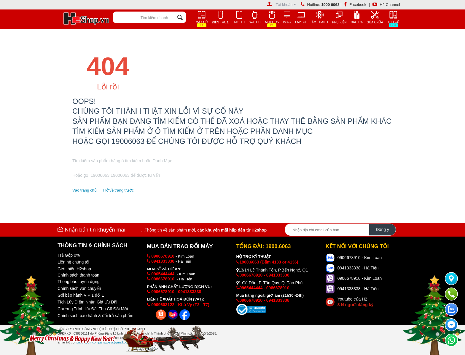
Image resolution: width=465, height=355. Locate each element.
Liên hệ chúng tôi (73, 262)
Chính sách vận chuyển (79, 288)
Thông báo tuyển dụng (79, 281)
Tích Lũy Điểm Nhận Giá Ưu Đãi (87, 302)
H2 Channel (386, 4)
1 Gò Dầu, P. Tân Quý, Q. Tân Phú (269, 282)
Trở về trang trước (118, 190)
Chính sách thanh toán (78, 275)
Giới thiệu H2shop (74, 268)
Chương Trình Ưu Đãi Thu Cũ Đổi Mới (93, 308)
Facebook (355, 4)
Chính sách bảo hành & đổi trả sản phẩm (95, 315)
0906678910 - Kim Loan (359, 257)
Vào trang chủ (84, 190)
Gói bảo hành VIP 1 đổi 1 (81, 295)
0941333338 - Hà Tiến (358, 268)
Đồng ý (382, 229)
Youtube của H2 (355, 302)
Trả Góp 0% (69, 255)
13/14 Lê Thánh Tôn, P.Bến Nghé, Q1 (272, 270)
